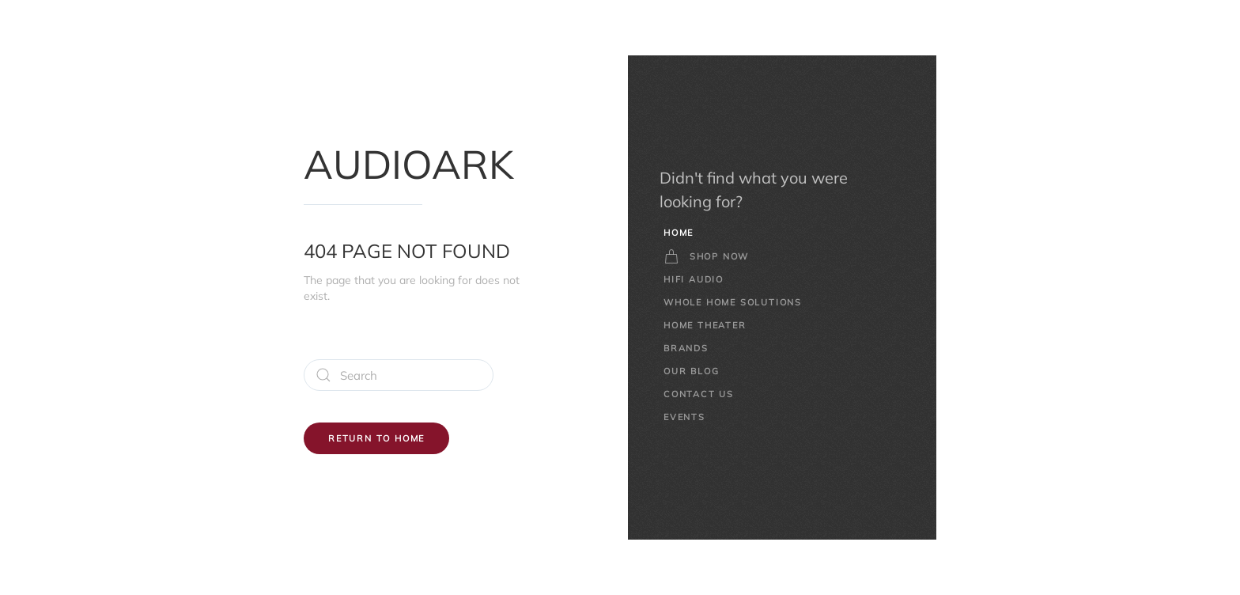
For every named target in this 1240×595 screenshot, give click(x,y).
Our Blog (691, 371)
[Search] (398, 375)
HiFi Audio (693, 279)
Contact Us (698, 394)
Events (684, 417)
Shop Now (706, 256)
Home (678, 232)
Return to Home (376, 438)
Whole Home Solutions (732, 302)
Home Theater (705, 325)
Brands (686, 348)
